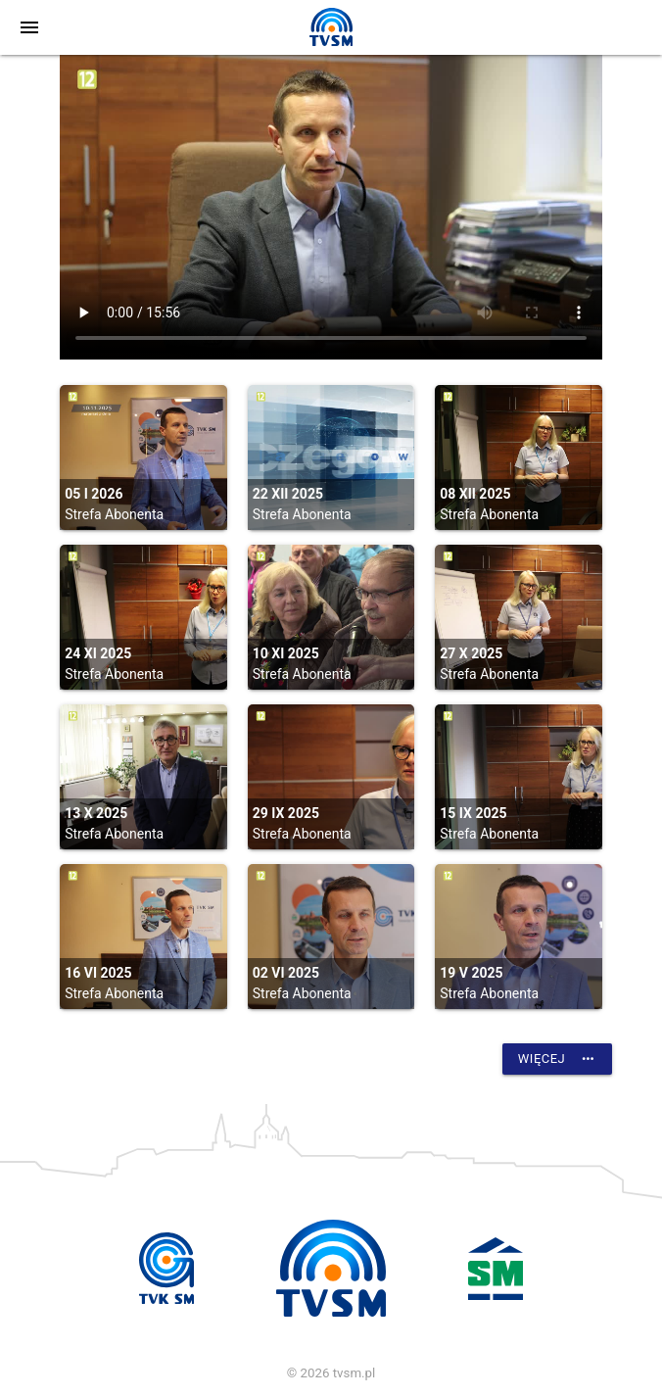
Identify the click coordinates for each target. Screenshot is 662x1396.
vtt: (331, 207)
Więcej (557, 1059)
